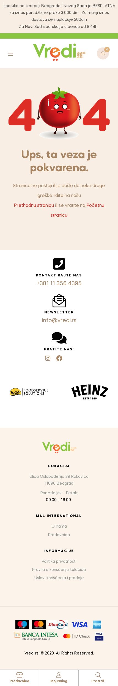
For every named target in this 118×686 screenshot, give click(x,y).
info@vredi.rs (59, 321)
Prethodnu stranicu (34, 206)
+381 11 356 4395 (59, 284)
